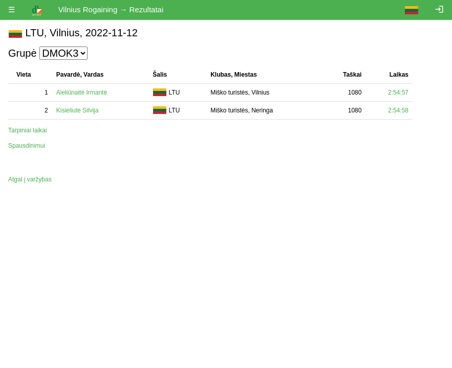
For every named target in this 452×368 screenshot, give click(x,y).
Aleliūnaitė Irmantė (81, 92)
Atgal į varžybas (30, 179)
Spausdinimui (26, 145)
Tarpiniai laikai (27, 130)
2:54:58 (398, 110)
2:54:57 (398, 92)
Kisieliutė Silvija (77, 110)
